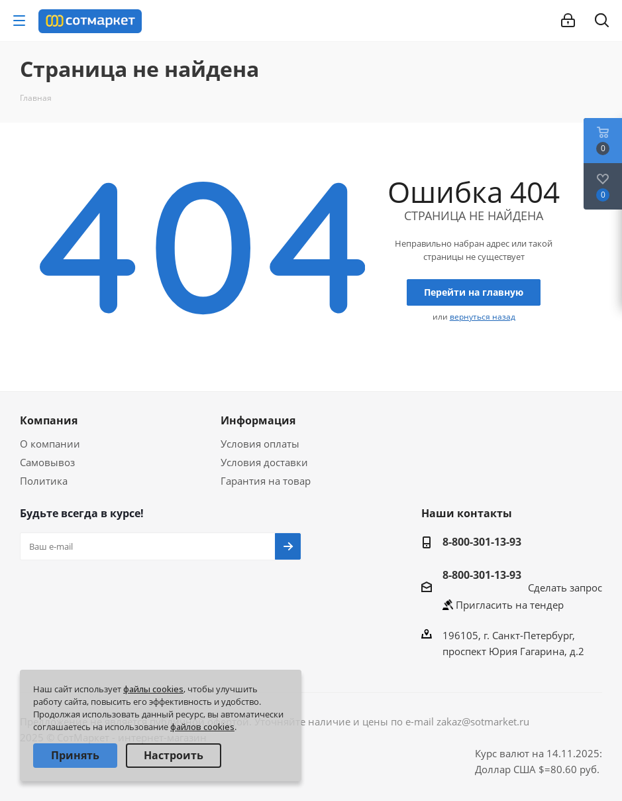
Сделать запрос (565, 587)
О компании (50, 443)
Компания (49, 420)
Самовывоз (47, 462)
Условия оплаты (260, 443)
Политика (44, 480)
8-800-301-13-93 (481, 541)
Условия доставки (264, 462)
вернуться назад (482, 316)
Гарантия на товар (266, 480)
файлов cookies (202, 727)
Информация (258, 420)
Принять (75, 755)
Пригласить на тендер (510, 604)
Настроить (173, 755)
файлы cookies (153, 689)
